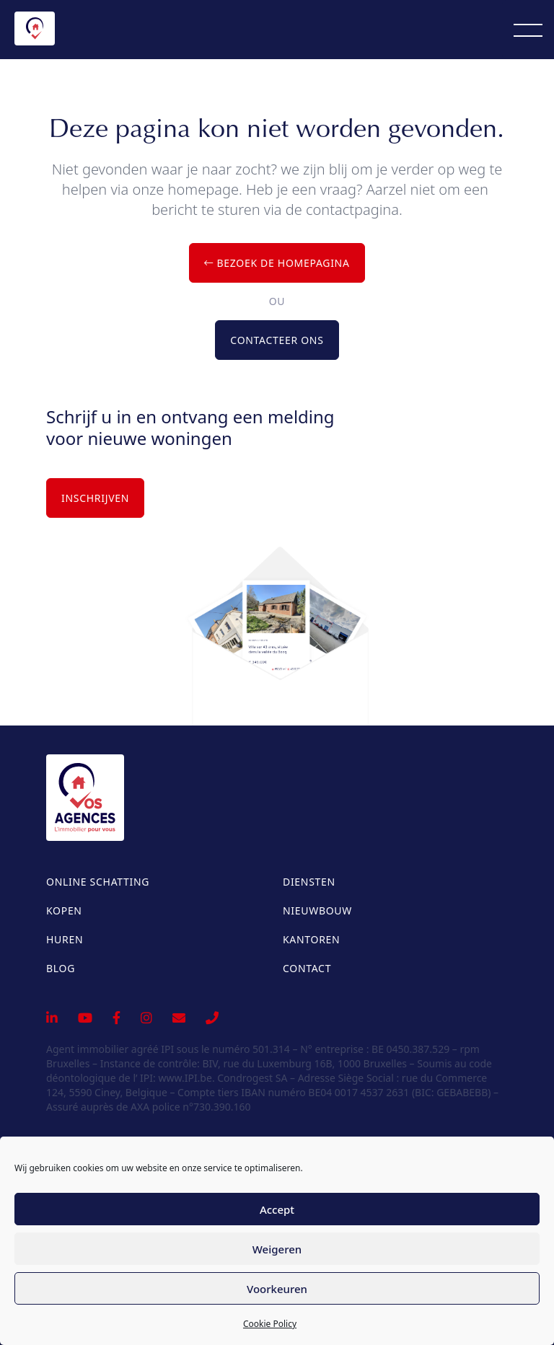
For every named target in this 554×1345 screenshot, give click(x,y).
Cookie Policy (269, 1324)
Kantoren (311, 939)
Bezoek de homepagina (276, 263)
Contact (307, 968)
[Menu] (528, 29)
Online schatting (97, 881)
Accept (277, 1209)
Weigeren (277, 1249)
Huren (64, 939)
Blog (60, 968)
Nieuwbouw (317, 910)
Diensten (309, 881)
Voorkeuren (277, 1289)
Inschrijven (95, 498)
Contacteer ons (276, 340)
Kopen (64, 910)
